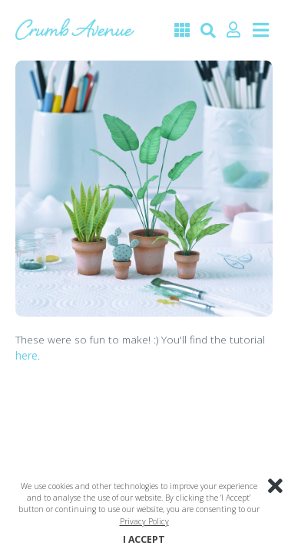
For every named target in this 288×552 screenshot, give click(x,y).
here (26, 355)
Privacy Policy (144, 521)
